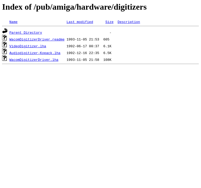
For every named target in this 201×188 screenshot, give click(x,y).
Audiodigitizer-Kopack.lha (34, 52)
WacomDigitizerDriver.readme (37, 39)
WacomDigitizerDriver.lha (33, 59)
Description (129, 21)
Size (109, 21)
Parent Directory (25, 32)
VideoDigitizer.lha (27, 46)
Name (13, 21)
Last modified (79, 21)
